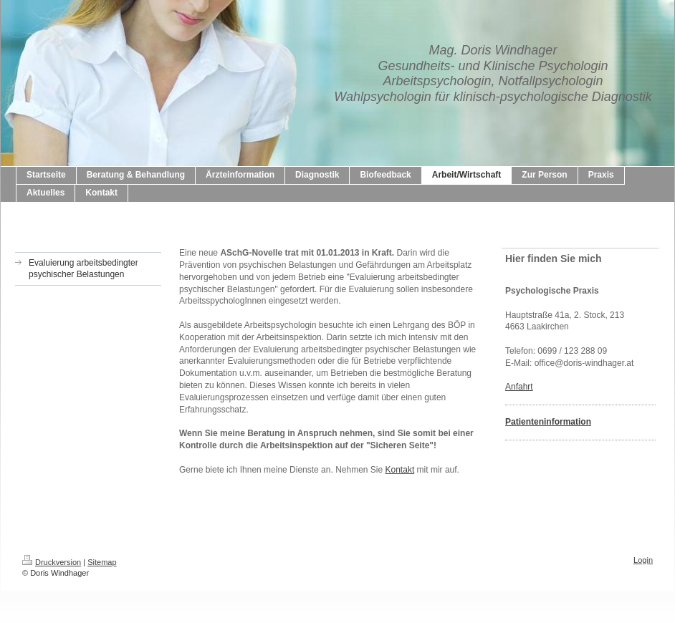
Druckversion (51, 562)
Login (643, 560)
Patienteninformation (548, 422)
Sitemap (101, 562)
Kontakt (400, 470)
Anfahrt (519, 387)
